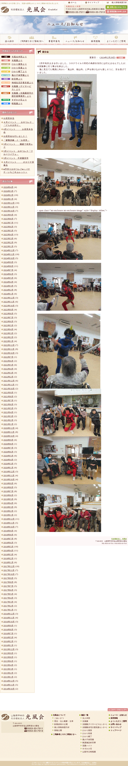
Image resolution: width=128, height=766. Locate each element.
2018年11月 (9, 523)
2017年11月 (9, 570)
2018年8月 (8, 535)
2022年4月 (8, 369)
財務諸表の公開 (61, 724)
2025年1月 (8, 246)
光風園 (85, 721)
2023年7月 (8, 317)
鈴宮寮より (17, 79)
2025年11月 (9, 207)
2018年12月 (9, 519)
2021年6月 (8, 404)
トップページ (116, 730)
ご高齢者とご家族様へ (32, 39)
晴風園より (17, 103)
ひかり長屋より (19, 68)
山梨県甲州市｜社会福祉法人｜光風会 (22, 718)
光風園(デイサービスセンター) (94, 724)
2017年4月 (8, 598)
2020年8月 (8, 444)
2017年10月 (9, 574)
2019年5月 (8, 499)
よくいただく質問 (116, 39)
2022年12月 (9, 345)
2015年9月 (8, 653)
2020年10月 (9, 436)
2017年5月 (8, 594)
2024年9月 (8, 262)
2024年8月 (8, 266)
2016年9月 (8, 626)
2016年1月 (8, 645)
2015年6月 (8, 661)
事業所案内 (54, 39)
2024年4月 (8, 282)
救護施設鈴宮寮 (89, 743)
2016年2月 (8, 641)
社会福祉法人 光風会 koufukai (29, 9)
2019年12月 (9, 472)
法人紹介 (9, 39)
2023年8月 (8, 314)
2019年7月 (8, 491)
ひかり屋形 (87, 730)
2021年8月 (8, 396)
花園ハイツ (87, 746)
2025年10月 (9, 211)
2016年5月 (8, 637)
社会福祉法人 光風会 (119, 539)
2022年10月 (9, 353)
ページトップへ (118, 709)
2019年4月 (8, 503)
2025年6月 (8, 227)
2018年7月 (8, 539)
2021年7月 (8, 400)
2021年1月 (8, 424)
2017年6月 (8, 590)
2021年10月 (9, 389)
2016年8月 (8, 630)
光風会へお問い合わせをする (116, 7)
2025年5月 (8, 231)
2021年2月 (8, 420)
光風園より (17, 60)
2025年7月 (8, 223)
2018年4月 (8, 551)
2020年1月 (8, 468)
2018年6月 (8, 543)
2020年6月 (8, 452)
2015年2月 (8, 673)
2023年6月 (8, 321)
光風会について (59, 715)
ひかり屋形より (19, 64)
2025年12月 (9, 203)
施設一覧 (84, 715)
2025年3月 (8, 238)
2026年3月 (8, 191)
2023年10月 (9, 306)
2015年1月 (8, 677)
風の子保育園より (20, 75)
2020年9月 (8, 440)
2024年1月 (8, 294)
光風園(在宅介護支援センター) (94, 727)
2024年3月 (8, 286)
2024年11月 (9, 254)
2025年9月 (8, 215)
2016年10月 (9, 622)
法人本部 (86, 718)
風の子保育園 (88, 740)
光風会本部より (19, 57)
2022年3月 (8, 373)
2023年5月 (8, 325)
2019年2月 (8, 511)
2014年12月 (9, 681)
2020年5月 (8, 456)
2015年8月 (8, 657)
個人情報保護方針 (119, 2)
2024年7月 (8, 270)
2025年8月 (8, 219)
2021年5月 (8, 408)
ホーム (74, 2)
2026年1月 (8, 199)
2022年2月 (8, 377)
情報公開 (58, 730)
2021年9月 (8, 393)
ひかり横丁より (19, 71)
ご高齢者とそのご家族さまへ (64, 734)
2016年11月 (9, 618)
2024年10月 (9, 258)
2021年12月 (9, 381)
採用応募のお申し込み (116, 11)
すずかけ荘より (19, 100)
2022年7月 (8, 357)
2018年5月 (8, 547)
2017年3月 (8, 602)
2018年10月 (9, 527)
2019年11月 (9, 475)
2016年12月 (9, 614)
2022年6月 (8, 361)
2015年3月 (8, 669)
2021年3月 (8, 416)
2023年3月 (8, 333)
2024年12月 (9, 250)
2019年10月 (9, 479)
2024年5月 (8, 278)
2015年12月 (9, 649)
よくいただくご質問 (119, 721)
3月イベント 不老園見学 (16, 158)
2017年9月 (8, 578)
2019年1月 (8, 515)
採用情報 (95, 39)
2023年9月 (8, 310)
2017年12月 (9, 566)
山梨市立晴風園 (89, 752)
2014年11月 (9, 685)
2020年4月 (8, 460)
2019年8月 (8, 487)
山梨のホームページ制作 (57, 758)
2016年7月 (8, 633)
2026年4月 (8, 187)
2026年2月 (8, 195)
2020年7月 (8, 448)
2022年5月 (8, 365)
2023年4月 (8, 329)
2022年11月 (9, 349)
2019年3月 (8, 507)
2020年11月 (9, 432)
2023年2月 (8, 337)
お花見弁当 (8, 118)
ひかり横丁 (87, 736)
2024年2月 (8, 290)
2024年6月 (8, 274)
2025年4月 (8, 235)
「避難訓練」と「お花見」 (16, 140)
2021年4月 (8, 412)
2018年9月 (8, 531)
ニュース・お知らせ (74, 39)
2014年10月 (9, 689)
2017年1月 (8, 610)
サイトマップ (93, 2)
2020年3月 (8, 464)
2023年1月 (8, 341)
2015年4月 (8, 665)
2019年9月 (8, 483)
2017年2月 (8, 606)
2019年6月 (8, 495)
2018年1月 (8, 562)
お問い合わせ (116, 724)
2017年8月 (8, 582)
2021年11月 (9, 385)
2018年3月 (8, 554)
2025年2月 (8, 242)
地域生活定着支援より (22, 83)
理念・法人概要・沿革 (63, 721)
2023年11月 (9, 302)
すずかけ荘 (87, 749)
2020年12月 (9, 428)
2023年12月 (9, 298)
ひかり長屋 (88, 733)
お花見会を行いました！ (15, 136)
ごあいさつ (59, 718)
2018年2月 (8, 558)
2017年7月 (8, 586)
